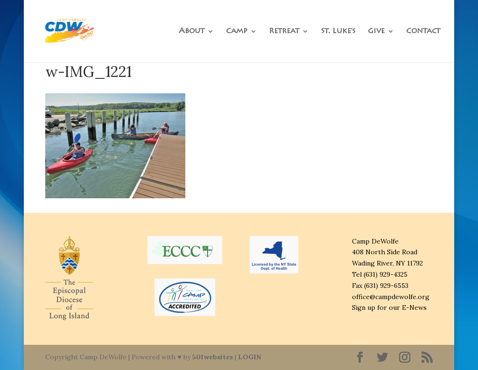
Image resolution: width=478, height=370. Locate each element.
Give (376, 31)
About (191, 31)
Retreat (284, 31)
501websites (212, 357)
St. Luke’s (338, 31)
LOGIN (249, 357)
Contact (423, 31)
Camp (236, 31)
